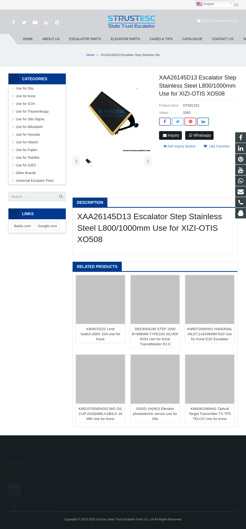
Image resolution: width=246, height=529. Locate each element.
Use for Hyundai (28, 134)
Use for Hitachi (27, 142)
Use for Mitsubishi (29, 127)
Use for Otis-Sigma (30, 119)
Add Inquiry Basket (179, 146)
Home (90, 55)
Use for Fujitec (26, 150)
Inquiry (171, 135)
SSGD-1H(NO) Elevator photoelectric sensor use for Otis (155, 414)
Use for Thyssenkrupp (32, 111)
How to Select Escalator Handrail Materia (36, 466)
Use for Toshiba (27, 157)
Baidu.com (22, 226)
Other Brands (26, 173)
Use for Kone (26, 96)
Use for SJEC (26, 165)
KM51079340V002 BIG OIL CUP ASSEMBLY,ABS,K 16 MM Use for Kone (101, 414)
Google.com (47, 226)
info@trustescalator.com (220, 21)
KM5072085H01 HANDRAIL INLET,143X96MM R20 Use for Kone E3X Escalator (209, 334)
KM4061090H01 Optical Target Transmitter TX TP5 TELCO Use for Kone (210, 414)
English (205, 4)
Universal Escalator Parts (35, 180)
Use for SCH (25, 104)
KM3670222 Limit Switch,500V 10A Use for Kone (100, 334)
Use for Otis (25, 88)
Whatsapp (200, 135)
